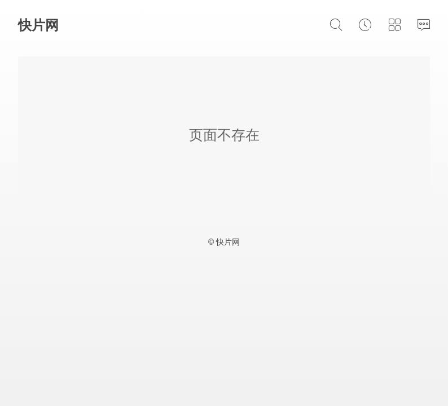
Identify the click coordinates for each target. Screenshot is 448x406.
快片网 (38, 25)
